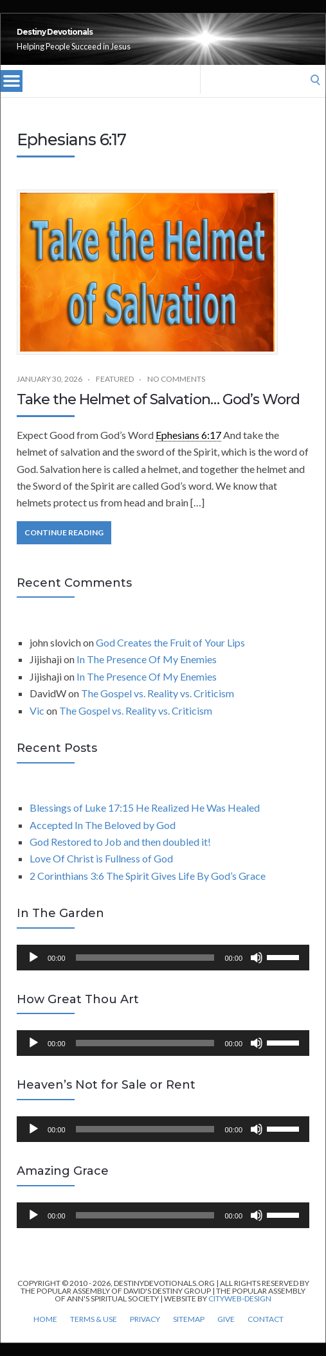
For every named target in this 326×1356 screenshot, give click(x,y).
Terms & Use (93, 1333)
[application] (163, 972)
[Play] (33, 971)
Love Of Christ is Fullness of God (101, 872)
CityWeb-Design (239, 1312)
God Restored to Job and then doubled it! (120, 856)
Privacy (145, 1333)
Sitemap (188, 1333)
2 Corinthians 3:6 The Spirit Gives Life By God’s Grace (148, 890)
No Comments (176, 393)
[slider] (145, 971)
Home (45, 1333)
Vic (37, 724)
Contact (266, 1333)
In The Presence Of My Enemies (147, 673)
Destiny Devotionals (126, 39)
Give (226, 1333)
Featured (115, 393)
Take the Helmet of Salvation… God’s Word (158, 413)
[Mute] (256, 971)
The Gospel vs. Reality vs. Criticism (157, 707)
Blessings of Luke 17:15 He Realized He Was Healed (145, 822)
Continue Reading (64, 546)
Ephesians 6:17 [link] (188, 449)
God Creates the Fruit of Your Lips (170, 656)
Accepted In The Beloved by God (103, 839)
